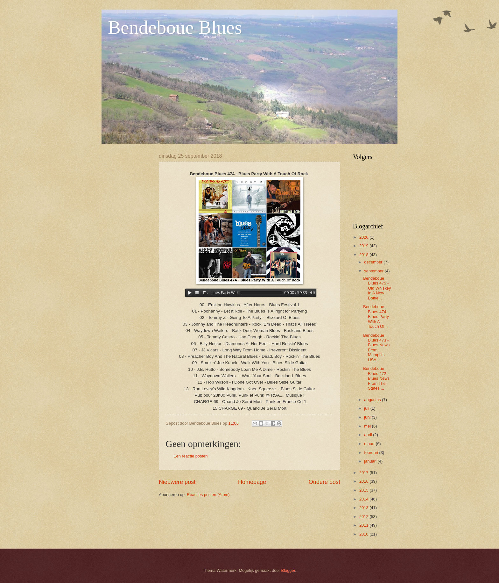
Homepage (252, 482)
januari (370, 461)
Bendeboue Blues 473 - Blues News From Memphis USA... (376, 347)
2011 (364, 525)
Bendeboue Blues (175, 27)
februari (371, 452)
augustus (373, 399)
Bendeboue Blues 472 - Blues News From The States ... (376, 378)
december (373, 262)
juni (368, 417)
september (374, 271)
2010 (364, 534)
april (368, 434)
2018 (364, 254)
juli (367, 408)
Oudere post (324, 482)
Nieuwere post (177, 482)
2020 (364, 237)
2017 (364, 472)
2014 (364, 499)
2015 (364, 490)
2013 (364, 507)
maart (370, 443)
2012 (364, 516)
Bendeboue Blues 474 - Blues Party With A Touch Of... (376, 316)
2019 (364, 245)
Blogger (288, 570)
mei (368, 426)
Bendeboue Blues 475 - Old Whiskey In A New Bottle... (377, 288)
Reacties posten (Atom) (208, 494)
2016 (364, 481)
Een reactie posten (190, 456)
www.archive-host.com (249, 292)
